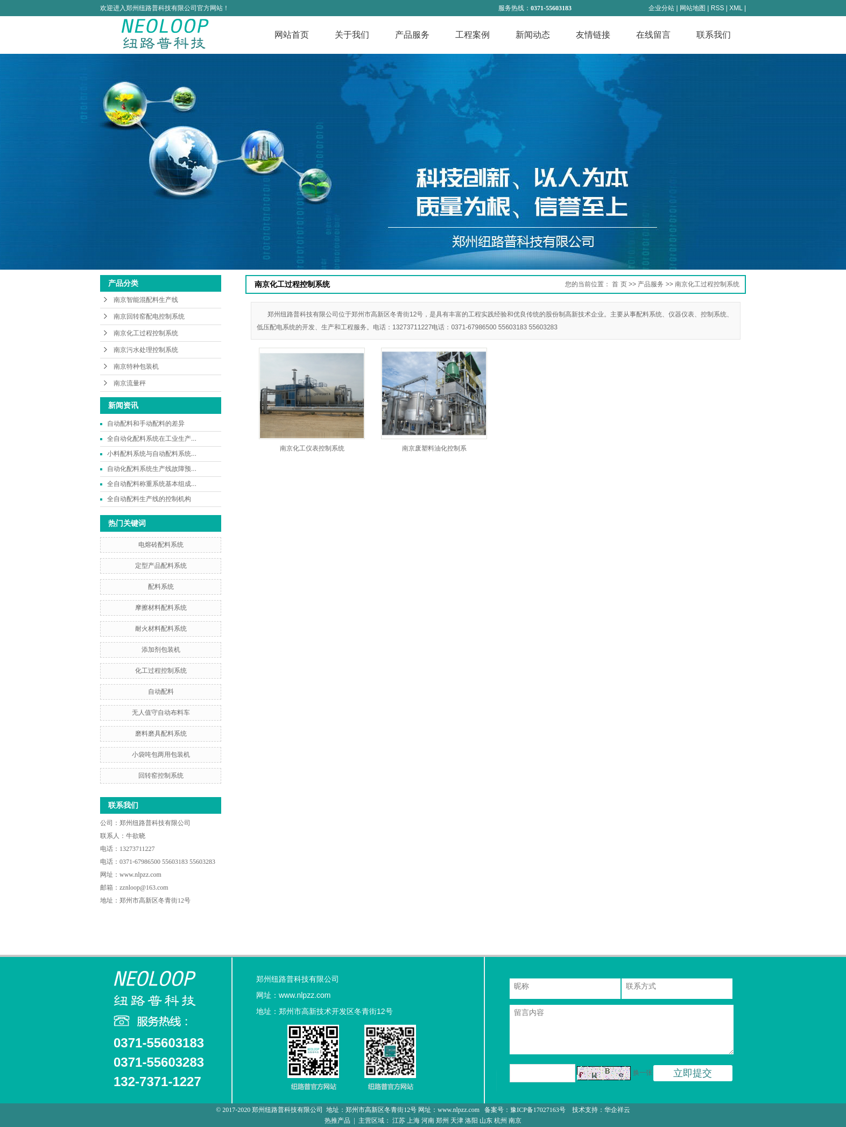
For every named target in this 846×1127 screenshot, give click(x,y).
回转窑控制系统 (161, 775)
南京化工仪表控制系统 (312, 448)
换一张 (642, 1072)
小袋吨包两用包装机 (161, 754)
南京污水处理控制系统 (146, 350)
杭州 (500, 1120)
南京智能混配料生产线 (146, 300)
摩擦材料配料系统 (161, 607)
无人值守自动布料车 (161, 712)
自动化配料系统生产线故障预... (151, 469)
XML (735, 8)
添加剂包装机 (161, 649)
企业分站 (661, 8)
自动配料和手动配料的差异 (146, 423)
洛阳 (471, 1120)
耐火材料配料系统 (161, 628)
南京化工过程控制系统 (146, 333)
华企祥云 (617, 1110)
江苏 (398, 1120)
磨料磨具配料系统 (161, 733)
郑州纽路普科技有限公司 (155, 823)
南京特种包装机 (136, 366)
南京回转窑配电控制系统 (149, 316)
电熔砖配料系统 (161, 544)
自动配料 (161, 691)
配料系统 (161, 586)
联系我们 (713, 34)
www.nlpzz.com (140, 874)
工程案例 (472, 34)
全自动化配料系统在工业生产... (151, 438)
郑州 (442, 1120)
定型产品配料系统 (161, 565)
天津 (456, 1120)
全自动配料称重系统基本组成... (151, 484)
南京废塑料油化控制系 (434, 448)
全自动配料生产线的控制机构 (149, 499)
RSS (717, 8)
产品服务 (412, 34)
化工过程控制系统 (161, 670)
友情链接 (593, 34)
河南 (427, 1120)
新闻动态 (533, 34)
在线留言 (653, 34)
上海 (413, 1120)
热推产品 (337, 1120)
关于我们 (352, 34)
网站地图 (693, 8)
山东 (486, 1120)
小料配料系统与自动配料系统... (151, 453)
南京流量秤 (130, 383)
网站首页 (291, 34)
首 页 (619, 284)
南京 (515, 1120)
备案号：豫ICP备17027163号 (525, 1110)
